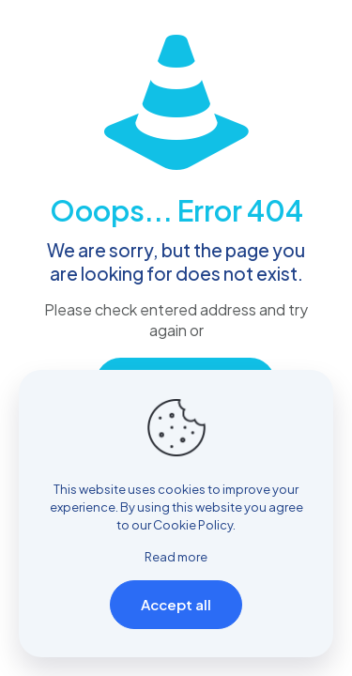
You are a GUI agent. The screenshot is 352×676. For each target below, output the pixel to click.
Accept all (176, 604)
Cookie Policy (193, 524)
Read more (176, 556)
